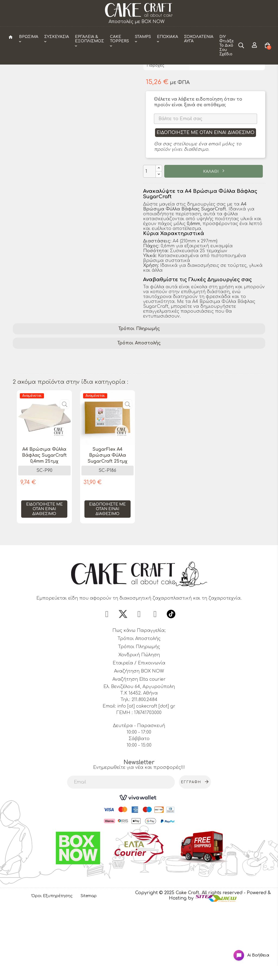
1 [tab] (139, 593)
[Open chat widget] (247, 950)
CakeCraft (202, 104)
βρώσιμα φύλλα (89, 413)
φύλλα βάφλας (101, 420)
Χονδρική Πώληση (139, 715)
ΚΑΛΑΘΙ (211, 230)
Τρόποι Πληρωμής (139, 387)
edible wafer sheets (36, 427)
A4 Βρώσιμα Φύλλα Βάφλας (46, 420)
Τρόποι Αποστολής (139, 401)
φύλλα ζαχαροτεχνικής (209, 420)
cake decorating (133, 413)
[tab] (139, 387)
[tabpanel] (44, 519)
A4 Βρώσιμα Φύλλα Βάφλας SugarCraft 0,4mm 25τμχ (44, 513)
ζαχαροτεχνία (207, 413)
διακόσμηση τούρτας (39, 413)
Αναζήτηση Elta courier (139, 739)
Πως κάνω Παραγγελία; (139, 691)
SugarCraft (171, 413)
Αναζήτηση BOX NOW (139, 731)
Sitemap (89, 956)
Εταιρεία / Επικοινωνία (139, 723)
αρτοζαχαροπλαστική (150, 420)
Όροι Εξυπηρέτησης (51, 956)
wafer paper (244, 413)
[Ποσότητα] (149, 229)
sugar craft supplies (87, 427)
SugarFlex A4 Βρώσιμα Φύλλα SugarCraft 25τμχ (107, 513)
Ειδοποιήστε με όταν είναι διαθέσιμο (205, 190)
